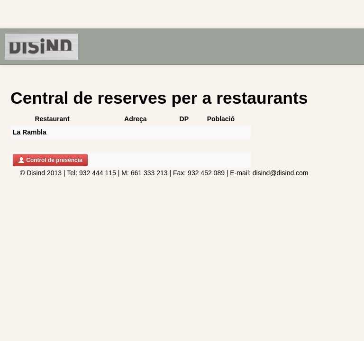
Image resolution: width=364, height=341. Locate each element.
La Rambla (29, 132)
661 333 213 (149, 173)
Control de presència (50, 160)
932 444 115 (96, 173)
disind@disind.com (281, 173)
